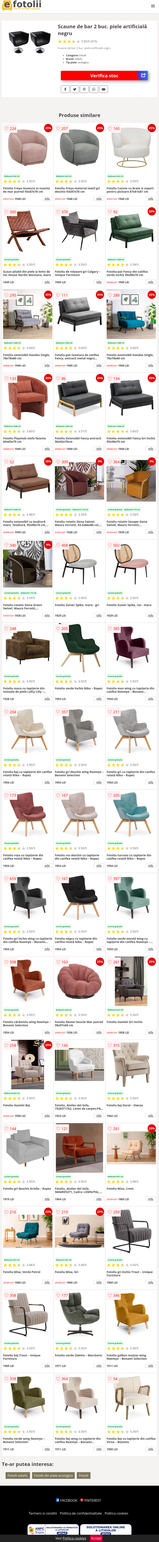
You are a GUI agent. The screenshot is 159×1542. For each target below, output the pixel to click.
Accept (96, 1538)
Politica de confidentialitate (81, 1513)
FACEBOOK (66, 1500)
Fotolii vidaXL (18, 1475)
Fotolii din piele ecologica (53, 1475)
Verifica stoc (119, 75)
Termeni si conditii (43, 1513)
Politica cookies (116, 1513)
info (47, 198)
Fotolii (83, 1475)
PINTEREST (90, 1500)
